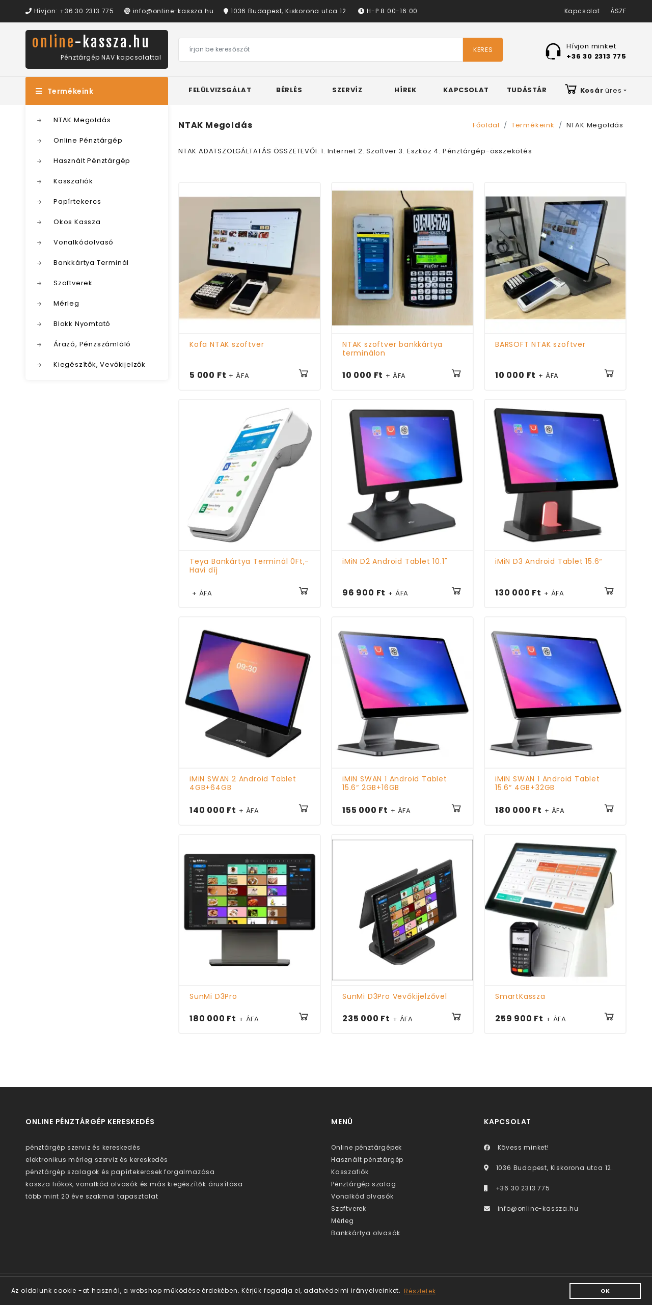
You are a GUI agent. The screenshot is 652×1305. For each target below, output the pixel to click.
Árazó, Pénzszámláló (92, 345)
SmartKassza (520, 997)
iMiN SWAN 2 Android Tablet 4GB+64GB (242, 784)
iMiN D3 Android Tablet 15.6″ (548, 563)
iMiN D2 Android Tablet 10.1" (394, 563)
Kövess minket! (516, 1148)
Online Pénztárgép (88, 141)
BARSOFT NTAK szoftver (540, 345)
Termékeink (66, 92)
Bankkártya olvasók (365, 1234)
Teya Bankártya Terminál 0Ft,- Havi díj (249, 567)
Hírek (405, 91)
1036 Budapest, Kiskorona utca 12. (286, 11)
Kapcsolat (582, 11)
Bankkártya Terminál (91, 263)
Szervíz (347, 91)
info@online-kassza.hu (168, 11)
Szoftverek (73, 284)
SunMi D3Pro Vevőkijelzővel (394, 997)
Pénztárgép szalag (363, 1185)
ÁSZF (618, 11)
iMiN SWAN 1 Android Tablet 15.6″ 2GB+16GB (394, 784)
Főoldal (486, 126)
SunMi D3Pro (213, 997)
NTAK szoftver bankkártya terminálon (392, 349)
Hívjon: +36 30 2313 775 (69, 11)
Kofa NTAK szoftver (226, 345)
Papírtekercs (77, 202)
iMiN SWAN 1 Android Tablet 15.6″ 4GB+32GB (547, 784)
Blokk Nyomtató (82, 325)
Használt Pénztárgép (91, 162)
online (94, 42)
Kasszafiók (73, 182)
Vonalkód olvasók (362, 1197)
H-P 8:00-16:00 (388, 11)
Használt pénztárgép (367, 1160)
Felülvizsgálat (219, 91)
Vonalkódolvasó (83, 243)
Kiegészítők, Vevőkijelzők (99, 365)
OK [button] (605, 1291)
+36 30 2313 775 (517, 1189)
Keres (483, 50)
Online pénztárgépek (366, 1148)
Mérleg (66, 304)
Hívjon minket (596, 51)
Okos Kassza (77, 223)
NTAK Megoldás (82, 121)
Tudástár (527, 91)
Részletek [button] (420, 1291)
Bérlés (289, 91)
